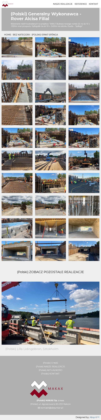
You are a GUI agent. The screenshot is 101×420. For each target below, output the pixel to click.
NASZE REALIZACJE (62, 4)
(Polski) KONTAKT (50, 373)
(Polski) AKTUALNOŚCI (50, 370)
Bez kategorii (21, 35)
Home (7, 35)
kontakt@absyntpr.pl (52, 408)
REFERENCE (81, 4)
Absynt (94, 417)
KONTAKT (93, 4)
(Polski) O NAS (50, 363)
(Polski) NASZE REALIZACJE (50, 366)
